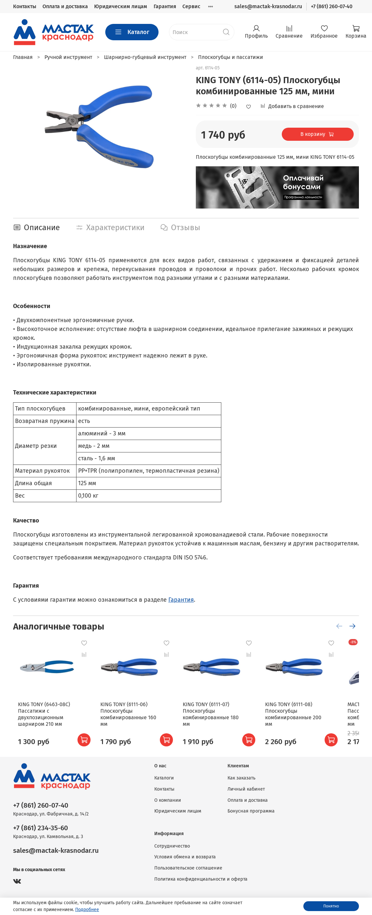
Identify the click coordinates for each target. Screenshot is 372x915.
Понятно (331, 906)
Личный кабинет (246, 789)
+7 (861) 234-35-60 (40, 828)
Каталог (131, 32)
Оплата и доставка (65, 6)
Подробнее (87, 909)
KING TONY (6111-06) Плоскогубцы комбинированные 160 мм (134, 717)
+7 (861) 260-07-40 (331, 6)
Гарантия (165, 6)
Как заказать (241, 778)
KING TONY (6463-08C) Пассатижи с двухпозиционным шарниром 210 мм (39, 721)
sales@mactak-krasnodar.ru (268, 6)
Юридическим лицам (120, 6)
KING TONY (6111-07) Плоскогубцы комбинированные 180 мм (223, 717)
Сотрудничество (172, 846)
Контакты (24, 6)
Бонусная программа (251, 811)
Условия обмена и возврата (185, 857)
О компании (167, 800)
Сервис (191, 6)
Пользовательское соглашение (188, 868)
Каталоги (164, 778)
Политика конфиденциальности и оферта (200, 879)
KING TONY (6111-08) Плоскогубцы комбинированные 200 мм (308, 721)
